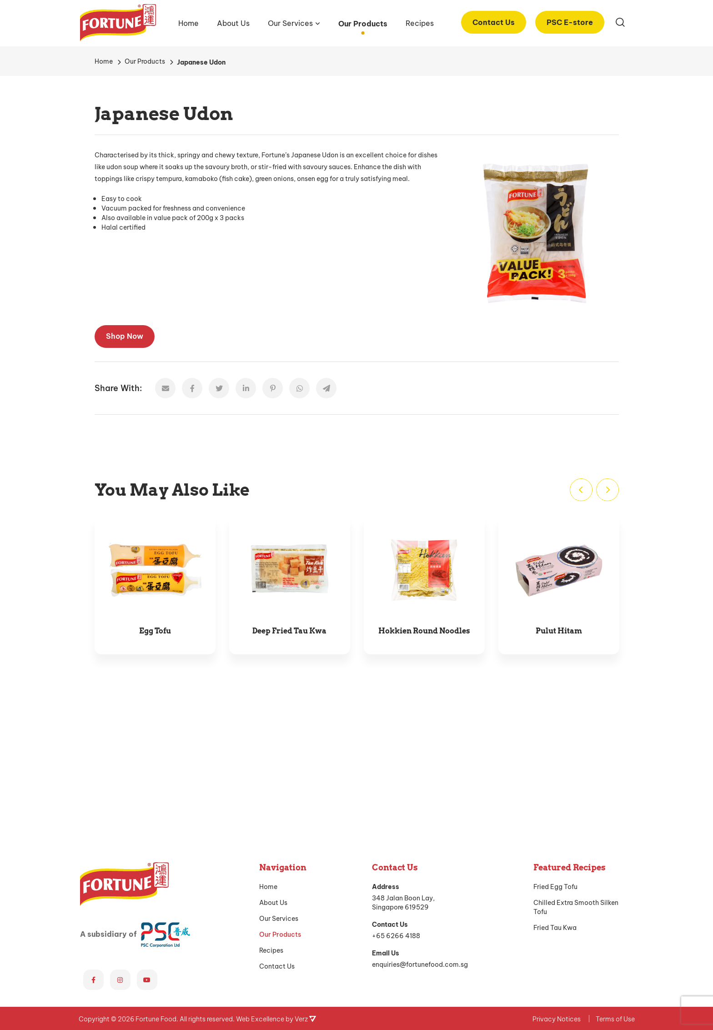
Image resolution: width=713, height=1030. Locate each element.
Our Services (290, 22)
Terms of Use (615, 888)
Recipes (420, 22)
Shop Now (124, 335)
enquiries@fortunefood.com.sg (420, 833)
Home (188, 22)
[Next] (607, 489)
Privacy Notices (556, 888)
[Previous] (581, 489)
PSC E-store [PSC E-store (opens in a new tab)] (570, 21)
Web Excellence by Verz (276, 888)
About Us (233, 22)
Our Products (362, 22)
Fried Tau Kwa (555, 796)
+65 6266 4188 (396, 804)
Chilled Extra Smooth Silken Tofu (575, 776)
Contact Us (493, 21)
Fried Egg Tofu (555, 755)
